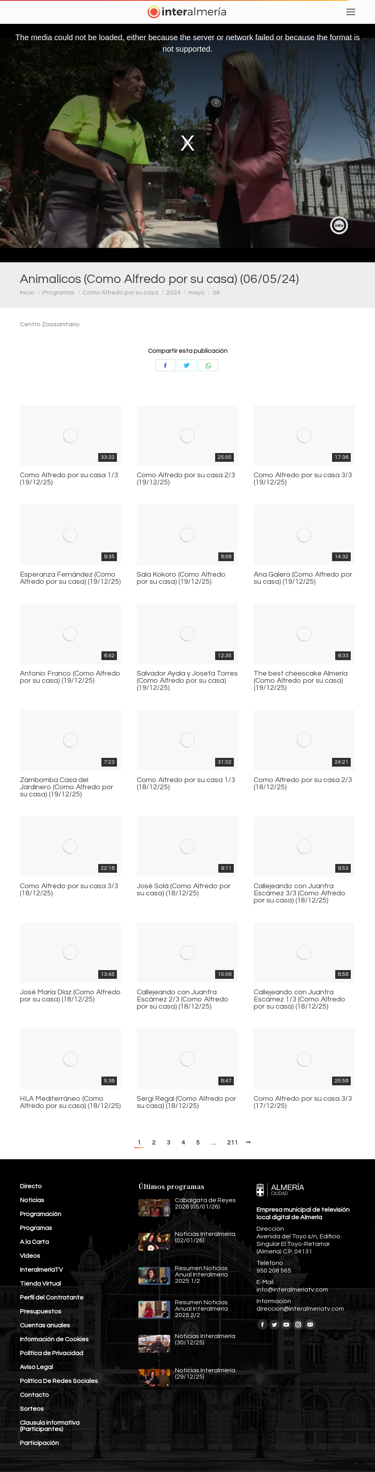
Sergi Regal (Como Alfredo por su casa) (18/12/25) (186, 1102)
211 (232, 1142)
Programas (59, 292)
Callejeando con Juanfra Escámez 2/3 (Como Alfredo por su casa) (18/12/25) (183, 999)
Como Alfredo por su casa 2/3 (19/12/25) (186, 479)
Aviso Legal (36, 1367)
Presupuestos (40, 1311)
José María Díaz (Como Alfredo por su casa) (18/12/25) (70, 996)
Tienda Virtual (40, 1283)
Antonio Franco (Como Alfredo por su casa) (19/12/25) (70, 677)
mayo (196, 292)
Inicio (27, 292)
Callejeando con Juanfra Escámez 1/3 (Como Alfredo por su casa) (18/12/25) (300, 999)
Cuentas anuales (45, 1325)
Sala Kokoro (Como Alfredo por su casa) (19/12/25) (181, 578)
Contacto (34, 1395)
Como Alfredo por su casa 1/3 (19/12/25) (69, 479)
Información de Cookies (54, 1339)
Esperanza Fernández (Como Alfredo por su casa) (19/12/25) (70, 578)
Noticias (32, 1200)
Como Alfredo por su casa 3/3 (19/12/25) (303, 479)
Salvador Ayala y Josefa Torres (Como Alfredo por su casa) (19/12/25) (187, 680)
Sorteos (32, 1409)
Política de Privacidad (51, 1353)
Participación (39, 1443)
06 (216, 292)
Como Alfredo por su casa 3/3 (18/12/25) (69, 890)
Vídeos (30, 1256)
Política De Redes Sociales (59, 1381)
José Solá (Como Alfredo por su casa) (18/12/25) (184, 890)
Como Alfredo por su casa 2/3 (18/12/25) (303, 784)
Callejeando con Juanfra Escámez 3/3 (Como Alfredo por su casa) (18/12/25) (300, 893)
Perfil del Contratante (52, 1297)
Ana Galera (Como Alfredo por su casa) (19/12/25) (303, 578)
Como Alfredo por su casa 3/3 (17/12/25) (303, 1102)
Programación (40, 1214)
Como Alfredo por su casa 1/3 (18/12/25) (186, 784)
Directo (31, 1186)
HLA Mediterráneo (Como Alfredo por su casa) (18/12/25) (70, 1102)
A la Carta (34, 1242)
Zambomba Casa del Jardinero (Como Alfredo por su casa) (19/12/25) (66, 787)
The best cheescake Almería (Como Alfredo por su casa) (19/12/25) (301, 680)
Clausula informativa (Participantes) (50, 1426)
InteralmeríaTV (41, 1270)
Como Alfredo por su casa (120, 292)
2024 (173, 292)
